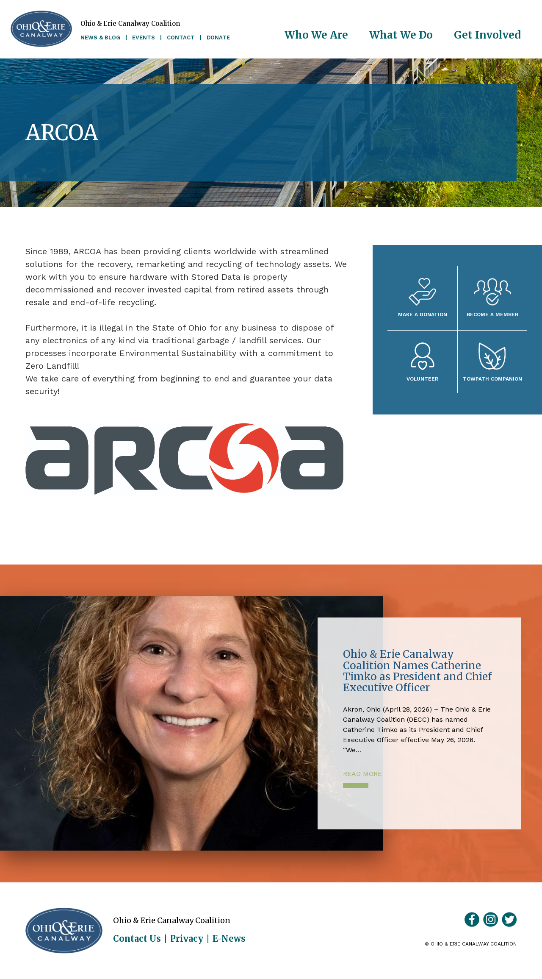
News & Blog (100, 37)
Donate (218, 37)
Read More (362, 774)
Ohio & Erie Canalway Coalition (63, 931)
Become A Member (492, 314)
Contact (181, 37)
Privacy (186, 938)
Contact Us (137, 938)
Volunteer (422, 378)
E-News (229, 938)
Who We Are (316, 35)
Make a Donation (422, 314)
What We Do (401, 35)
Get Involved (487, 35)
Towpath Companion (492, 378)
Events (143, 37)
